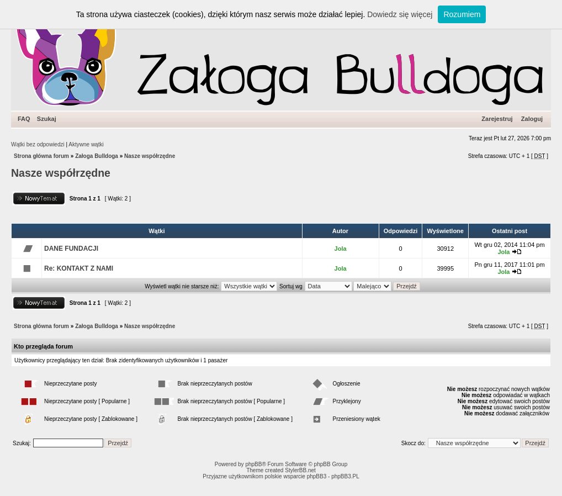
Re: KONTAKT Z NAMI (78, 268)
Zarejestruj (496, 118)
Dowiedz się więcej (399, 14)
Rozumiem (461, 14)
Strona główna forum (41, 156)
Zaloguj (532, 118)
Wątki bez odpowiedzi (38, 144)
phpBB (253, 464)
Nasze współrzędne (149, 156)
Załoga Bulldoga (96, 156)
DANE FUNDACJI (71, 248)
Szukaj (46, 118)
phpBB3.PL (345, 476)
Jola (341, 248)
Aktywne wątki (85, 144)
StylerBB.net (300, 470)
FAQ (24, 118)
